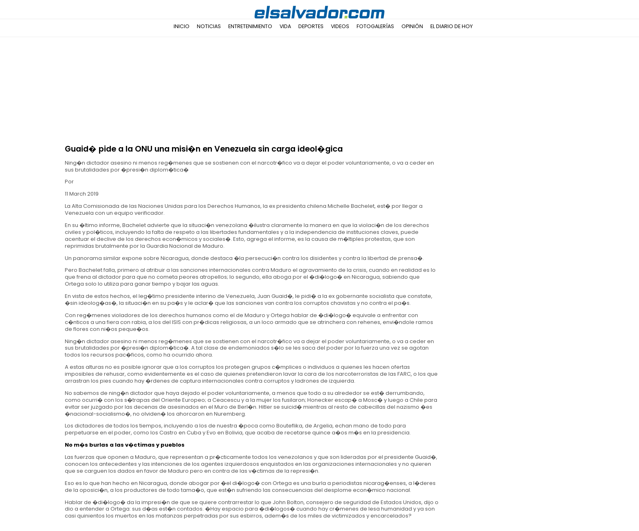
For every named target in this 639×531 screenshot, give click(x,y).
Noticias (209, 26)
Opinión (412, 26)
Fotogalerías (375, 26)
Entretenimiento (250, 26)
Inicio (181, 26)
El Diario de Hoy (451, 26)
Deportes (311, 26)
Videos (340, 26)
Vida (285, 26)
